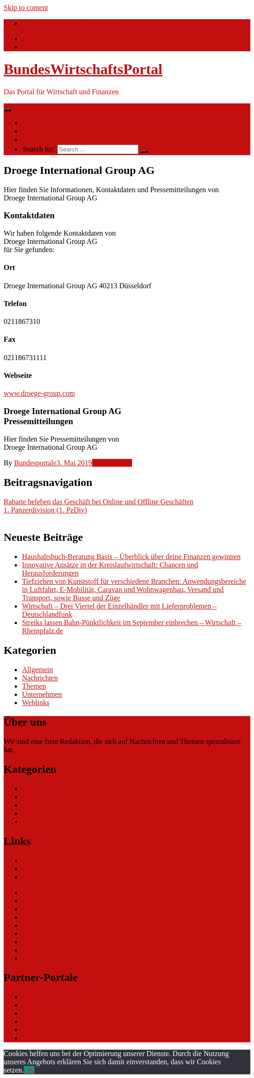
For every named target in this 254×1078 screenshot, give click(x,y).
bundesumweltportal (52, 1005)
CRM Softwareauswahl (56, 901)
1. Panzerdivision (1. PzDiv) (45, 510)
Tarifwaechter (42, 1038)
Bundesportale (35, 463)
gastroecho (38, 934)
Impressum (38, 958)
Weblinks (36, 702)
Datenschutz (40, 950)
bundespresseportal (50, 1030)
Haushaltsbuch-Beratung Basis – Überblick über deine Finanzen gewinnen (131, 557)
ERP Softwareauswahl (55, 909)
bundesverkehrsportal (53, 997)
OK (29, 1070)
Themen (34, 131)
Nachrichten (40, 123)
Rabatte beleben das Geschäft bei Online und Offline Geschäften (98, 502)
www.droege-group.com (39, 393)
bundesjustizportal (49, 1021)
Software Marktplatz (52, 917)
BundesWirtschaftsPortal (83, 69)
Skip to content (26, 7)
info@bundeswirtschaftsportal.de (70, 23)
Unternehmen (112, 463)
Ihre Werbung (42, 139)
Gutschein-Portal (47, 925)
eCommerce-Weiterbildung (62, 942)
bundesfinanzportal (50, 1013)
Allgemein (37, 670)
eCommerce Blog (47, 892)
